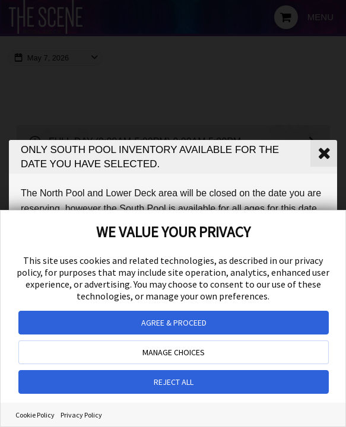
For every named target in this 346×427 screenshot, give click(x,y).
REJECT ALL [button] (173, 382)
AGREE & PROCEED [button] (174, 322)
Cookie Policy (35, 414)
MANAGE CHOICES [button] (173, 352)
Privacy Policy (81, 414)
